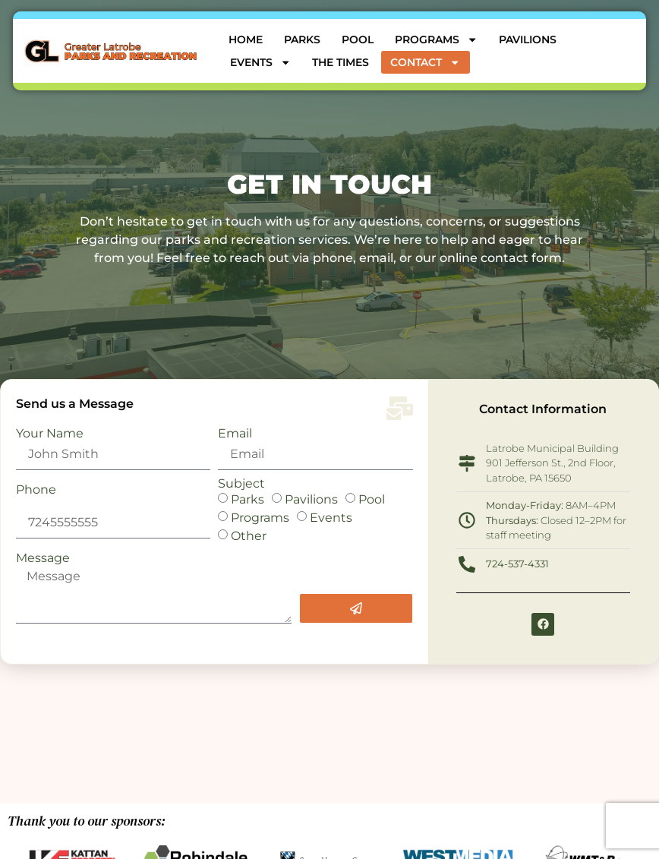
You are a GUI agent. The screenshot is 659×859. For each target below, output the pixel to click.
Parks (302, 39)
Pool (358, 39)
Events (260, 62)
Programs (436, 39)
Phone (36, 490)
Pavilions (528, 39)
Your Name (50, 434)
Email (235, 434)
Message (43, 558)
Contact (425, 62)
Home (246, 39)
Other (248, 535)
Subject (241, 484)
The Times (340, 62)
